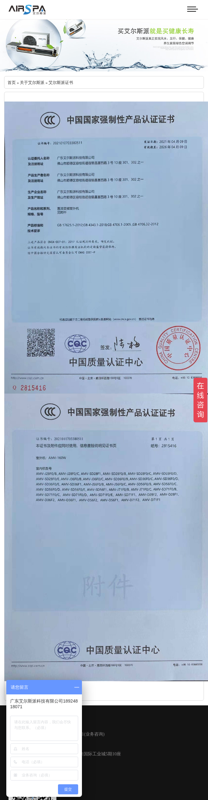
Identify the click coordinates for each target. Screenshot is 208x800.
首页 (12, 82)
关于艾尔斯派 (32, 82)
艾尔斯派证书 (61, 82)
